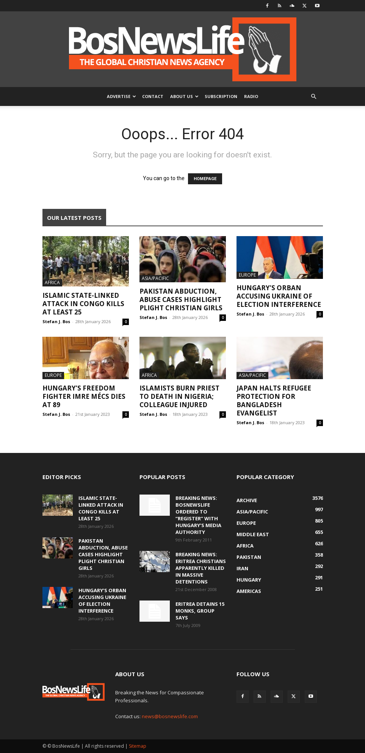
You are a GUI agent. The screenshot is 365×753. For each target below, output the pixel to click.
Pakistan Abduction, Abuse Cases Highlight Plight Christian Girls (180, 299)
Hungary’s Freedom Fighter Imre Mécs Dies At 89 (83, 396)
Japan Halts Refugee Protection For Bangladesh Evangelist (274, 400)
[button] (314, 96)
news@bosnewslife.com (170, 716)
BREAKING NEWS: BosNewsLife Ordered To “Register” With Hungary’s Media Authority (198, 515)
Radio (251, 96)
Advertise (121, 96)
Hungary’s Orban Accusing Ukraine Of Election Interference (279, 296)
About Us (184, 96)
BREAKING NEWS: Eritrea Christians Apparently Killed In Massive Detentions (200, 568)
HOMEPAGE (205, 178)
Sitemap (137, 746)
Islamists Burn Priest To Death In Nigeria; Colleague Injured (179, 396)
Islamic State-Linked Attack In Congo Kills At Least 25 (83, 303)
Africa (52, 282)
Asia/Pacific (155, 278)
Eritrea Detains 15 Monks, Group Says (199, 611)
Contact (152, 96)
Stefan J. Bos (56, 321)
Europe (247, 275)
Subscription (221, 96)
